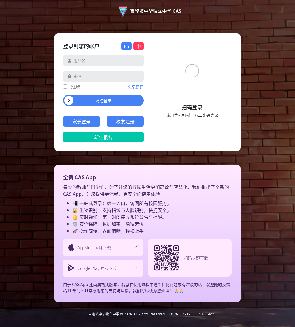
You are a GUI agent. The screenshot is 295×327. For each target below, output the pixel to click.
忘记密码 (136, 87)
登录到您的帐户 (81, 46)
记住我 (74, 86)
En (126, 46)
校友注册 (125, 121)
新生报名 (103, 137)
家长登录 (81, 121)
